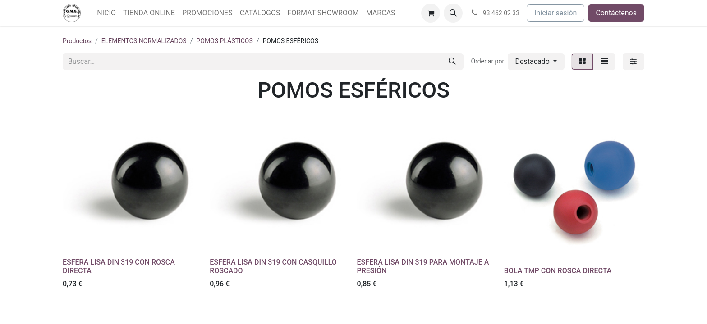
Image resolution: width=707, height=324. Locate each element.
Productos (77, 41)
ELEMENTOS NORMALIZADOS (144, 41)
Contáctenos (616, 13)
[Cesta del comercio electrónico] (430, 13)
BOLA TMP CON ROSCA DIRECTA (558, 270)
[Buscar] (452, 61)
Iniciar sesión (555, 13)
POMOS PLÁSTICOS (224, 41)
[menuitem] (105, 13)
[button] (453, 13)
